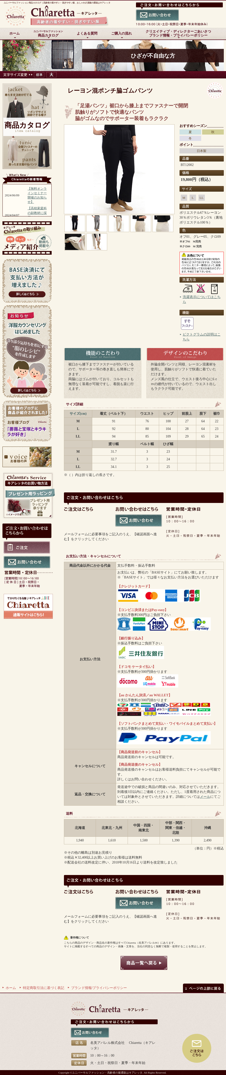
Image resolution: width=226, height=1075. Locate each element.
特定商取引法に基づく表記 (43, 988)
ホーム (11, 988)
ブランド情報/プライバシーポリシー (99, 988)
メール (205, 797)
